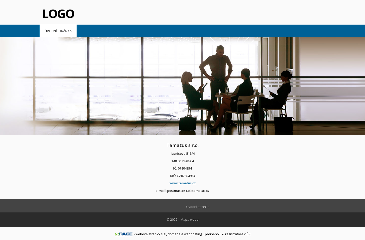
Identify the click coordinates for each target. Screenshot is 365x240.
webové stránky (148, 234)
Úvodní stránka (58, 31)
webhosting (193, 234)
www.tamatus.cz (182, 183)
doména (174, 234)
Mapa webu (189, 219)
